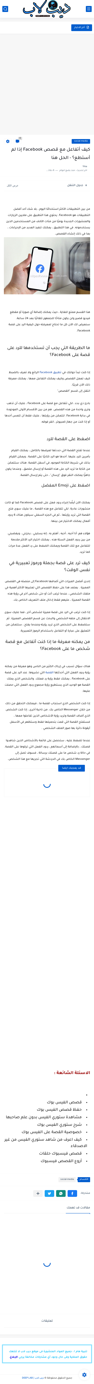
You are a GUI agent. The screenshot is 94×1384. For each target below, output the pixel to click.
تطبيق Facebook (50, 372)
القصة (49, 672)
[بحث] (5, 9)
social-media (81, 141)
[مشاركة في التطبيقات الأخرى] (38, 1193)
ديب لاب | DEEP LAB (33, 1378)
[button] (72, 1193)
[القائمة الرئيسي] (89, 9)
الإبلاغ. (13, 1357)
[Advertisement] (47, 84)
